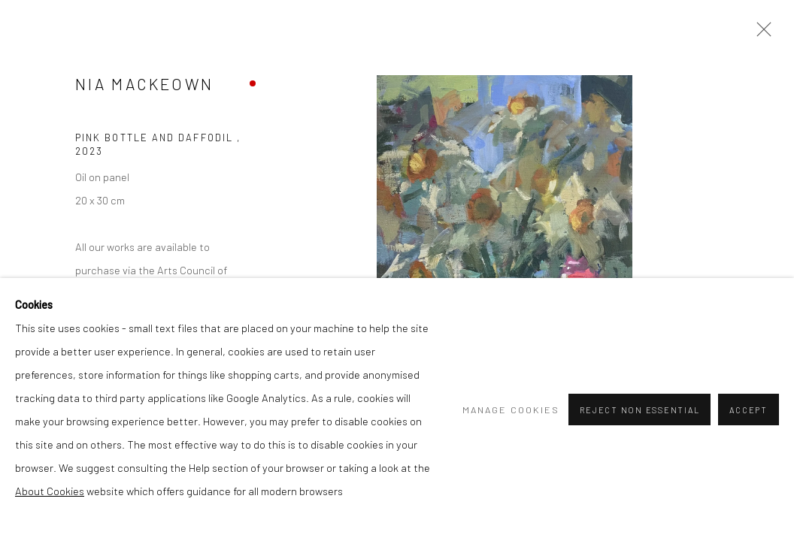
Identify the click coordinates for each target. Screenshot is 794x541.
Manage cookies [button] (510, 409)
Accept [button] (748, 410)
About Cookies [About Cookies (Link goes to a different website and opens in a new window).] (49, 490)
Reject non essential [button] (639, 410)
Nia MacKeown (144, 83)
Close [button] (760, 34)
